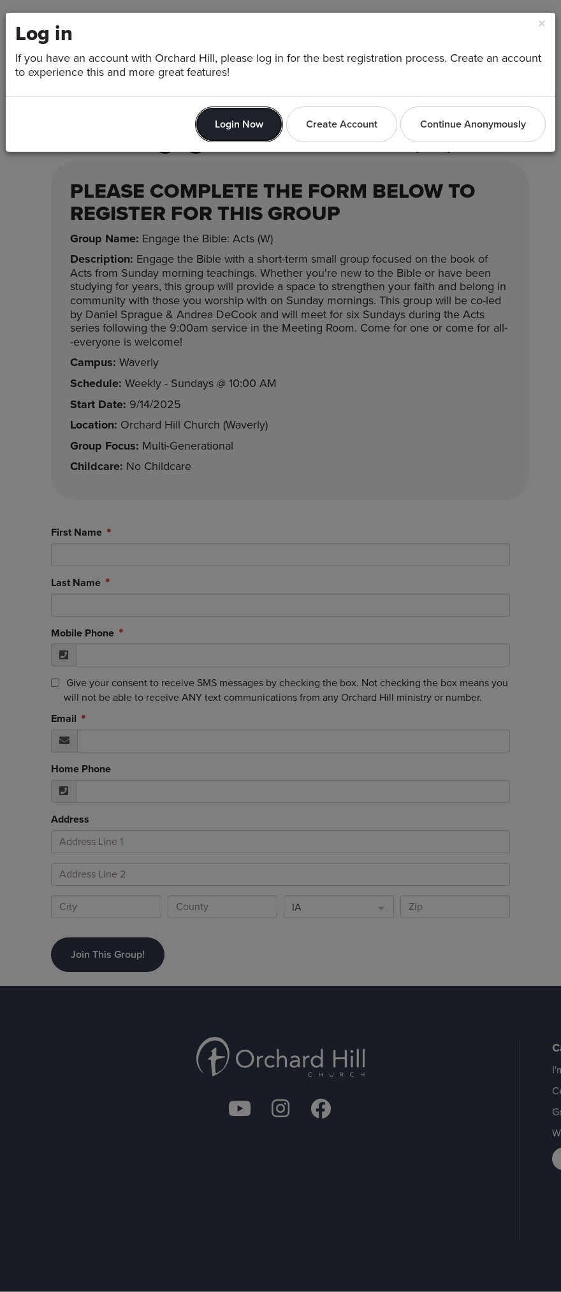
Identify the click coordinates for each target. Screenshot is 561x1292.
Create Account (341, 124)
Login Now (239, 124)
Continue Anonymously (473, 124)
